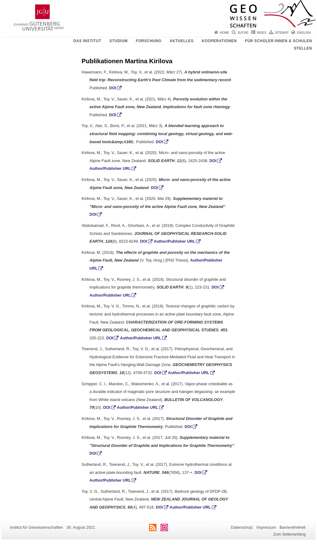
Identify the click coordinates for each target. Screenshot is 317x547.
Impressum (266, 527)
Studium (118, 41)
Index (262, 32)
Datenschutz (242, 527)
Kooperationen (219, 41)
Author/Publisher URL (110, 168)
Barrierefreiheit (293, 527)
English (304, 32)
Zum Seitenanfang (289, 534)
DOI (112, 88)
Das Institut (87, 41)
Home (224, 32)
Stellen (303, 48)
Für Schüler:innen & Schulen (278, 41)
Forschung (149, 41)
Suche (242, 32)
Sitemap (282, 32)
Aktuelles (181, 41)
